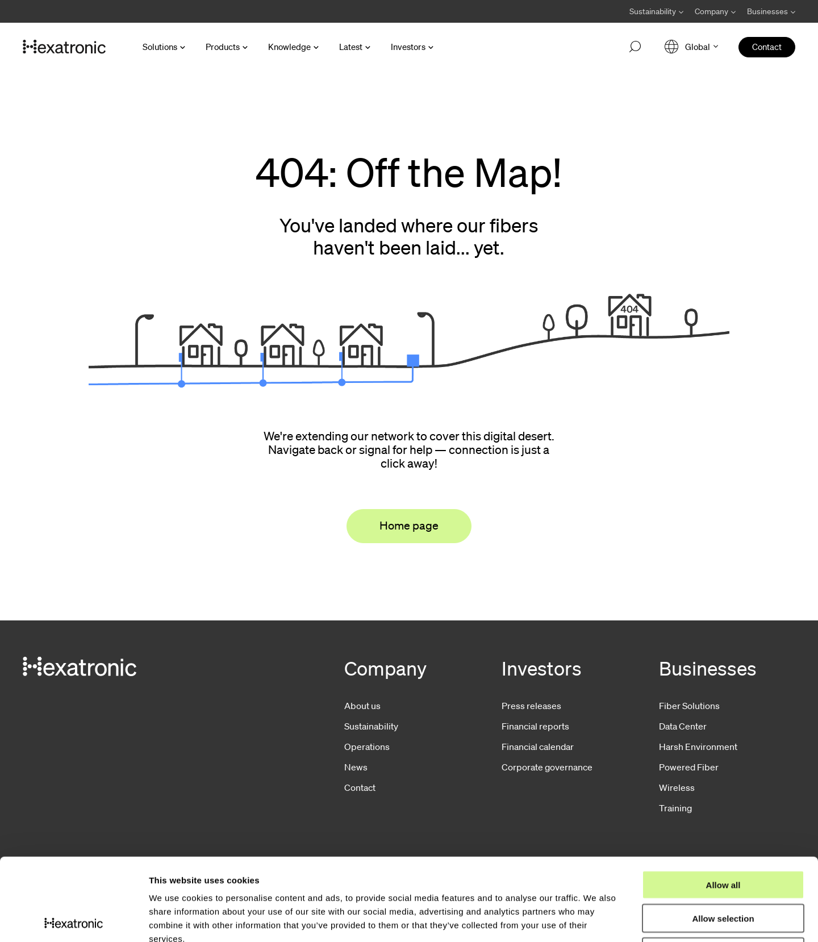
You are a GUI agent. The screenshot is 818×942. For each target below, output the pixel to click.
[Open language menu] (691, 47)
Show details (596, 919)
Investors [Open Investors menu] (408, 46)
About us (362, 705)
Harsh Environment (698, 746)
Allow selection (723, 836)
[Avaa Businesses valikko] (768, 11)
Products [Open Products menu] (223, 46)
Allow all (723, 802)
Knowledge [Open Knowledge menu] (289, 46)
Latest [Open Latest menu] (350, 46)
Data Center (683, 726)
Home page (409, 525)
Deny (723, 869)
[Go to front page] (64, 47)
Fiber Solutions (689, 705)
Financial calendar (538, 746)
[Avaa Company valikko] (715, 11)
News (356, 767)
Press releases (531, 705)
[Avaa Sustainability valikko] (656, 11)
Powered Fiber (689, 767)
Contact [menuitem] (767, 46)
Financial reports (535, 726)
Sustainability (371, 726)
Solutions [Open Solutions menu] (160, 46)
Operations (367, 746)
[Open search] (635, 47)
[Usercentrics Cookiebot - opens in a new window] (73, 919)
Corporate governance (547, 767)
